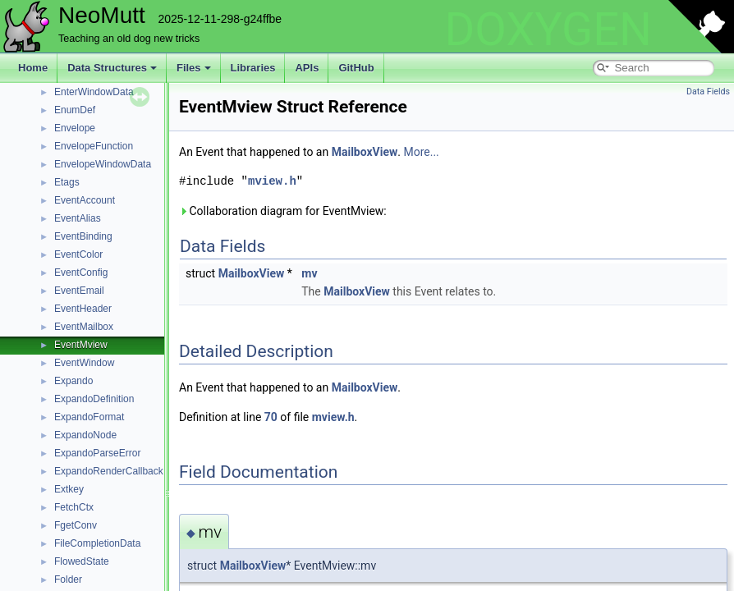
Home (33, 68)
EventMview (81, 344)
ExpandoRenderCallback (108, 471)
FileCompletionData (97, 543)
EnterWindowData (94, 92)
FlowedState (81, 561)
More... (420, 151)
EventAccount (84, 200)
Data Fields (708, 91)
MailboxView (365, 151)
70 (271, 417)
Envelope (74, 128)
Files (194, 68)
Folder (68, 579)
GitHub (356, 68)
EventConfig (81, 272)
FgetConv (75, 525)
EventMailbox (83, 326)
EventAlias (77, 218)
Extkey (69, 489)
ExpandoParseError (97, 453)
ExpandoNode (85, 435)
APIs (307, 68)
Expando (73, 381)
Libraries (253, 68)
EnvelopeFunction (93, 146)
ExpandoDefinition (94, 399)
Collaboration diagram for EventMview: (283, 211)
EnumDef (74, 110)
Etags (67, 182)
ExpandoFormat (89, 417)
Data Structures (112, 68)
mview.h (272, 181)
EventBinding (83, 236)
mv (309, 273)
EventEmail (79, 290)
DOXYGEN (548, 30)
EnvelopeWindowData (102, 164)
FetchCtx (74, 507)
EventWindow (84, 363)
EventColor (78, 254)
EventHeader (83, 308)
